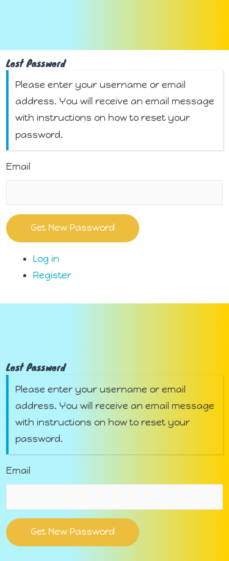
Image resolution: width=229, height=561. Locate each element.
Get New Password (73, 227)
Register (52, 275)
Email (18, 166)
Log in (46, 258)
